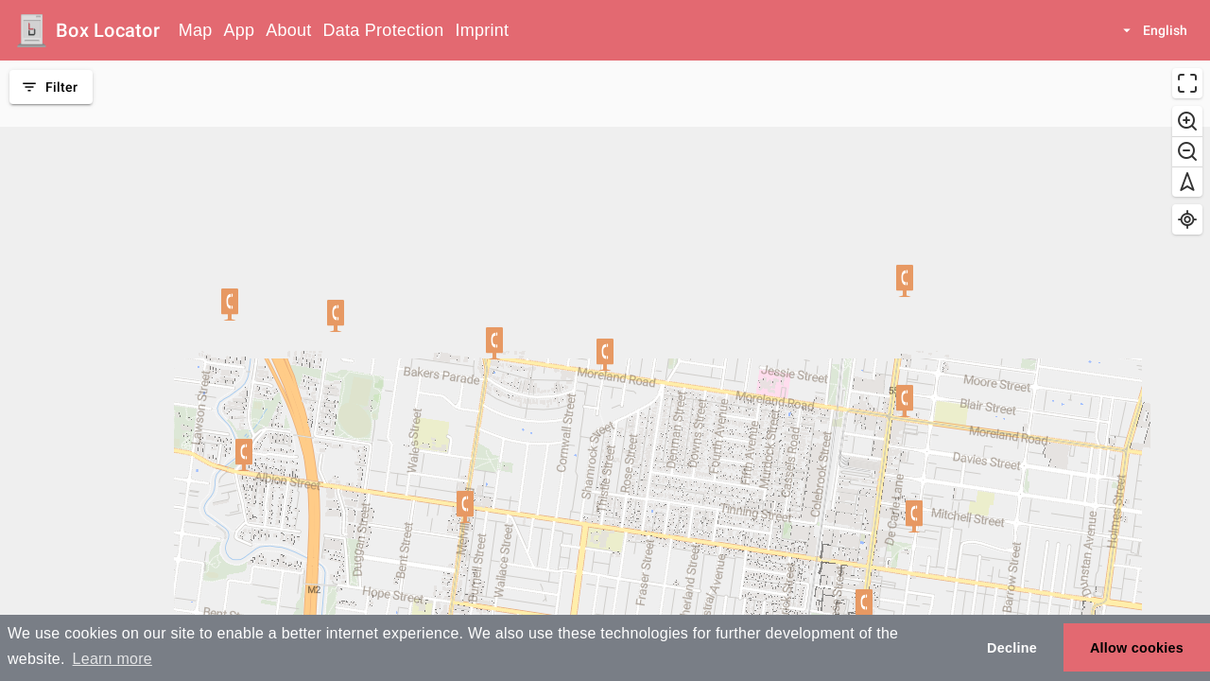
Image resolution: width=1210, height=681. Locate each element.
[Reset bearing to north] (1187, 181)
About (288, 30)
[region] (605, 371)
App (239, 30)
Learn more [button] (112, 659)
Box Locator (108, 30)
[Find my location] (1187, 219)
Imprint (482, 30)
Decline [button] (1012, 647)
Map (196, 30)
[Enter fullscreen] (1187, 83)
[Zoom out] (1187, 151)
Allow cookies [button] (1137, 647)
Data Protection (383, 30)
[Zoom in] (1187, 121)
